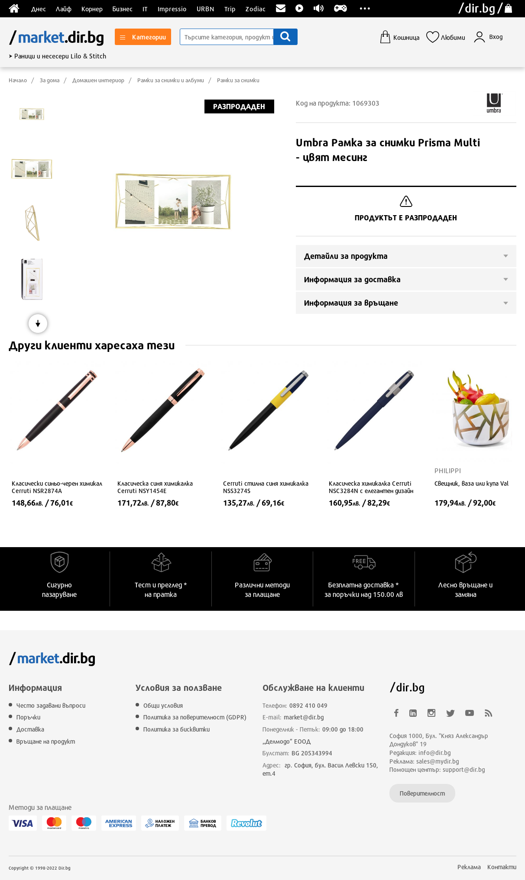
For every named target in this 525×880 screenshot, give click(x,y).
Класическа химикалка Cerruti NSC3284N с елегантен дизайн (371, 487)
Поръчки (28, 717)
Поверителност (422, 793)
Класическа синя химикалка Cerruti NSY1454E (155, 487)
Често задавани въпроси (50, 705)
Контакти (501, 866)
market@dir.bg (304, 717)
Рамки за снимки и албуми (170, 80)
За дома (49, 80)
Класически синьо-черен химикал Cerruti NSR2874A (57, 487)
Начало (18, 80)
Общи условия (163, 705)
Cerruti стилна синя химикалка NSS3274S (265, 487)
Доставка (30, 729)
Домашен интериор (98, 80)
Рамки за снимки (238, 80)
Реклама (469, 866)
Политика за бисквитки (176, 729)
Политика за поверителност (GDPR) (194, 717)
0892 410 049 (308, 705)
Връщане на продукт (45, 741)
